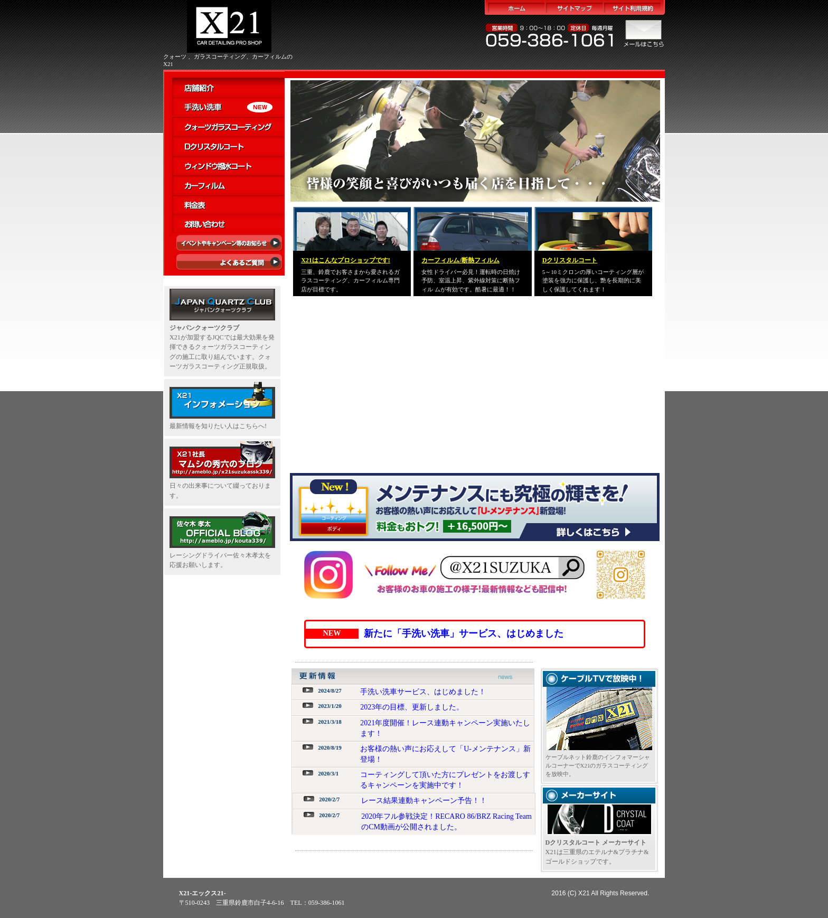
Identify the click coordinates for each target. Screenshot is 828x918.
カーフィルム (228, 185)
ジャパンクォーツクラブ (204, 328)
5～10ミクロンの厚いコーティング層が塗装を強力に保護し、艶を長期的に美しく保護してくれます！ (593, 280)
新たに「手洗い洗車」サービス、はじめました (463, 633)
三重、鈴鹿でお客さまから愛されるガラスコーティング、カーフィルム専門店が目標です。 (350, 280)
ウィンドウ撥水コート (228, 165)
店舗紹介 (228, 87)
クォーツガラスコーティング (228, 126)
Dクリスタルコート (228, 146)
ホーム (515, 7)
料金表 (228, 204)
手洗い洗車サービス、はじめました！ (423, 692)
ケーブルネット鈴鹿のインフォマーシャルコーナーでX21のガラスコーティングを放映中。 (597, 766)
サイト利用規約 (634, 7)
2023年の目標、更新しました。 (412, 707)
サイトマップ (574, 7)
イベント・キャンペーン (228, 244)
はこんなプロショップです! (345, 260)
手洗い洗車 (228, 107)
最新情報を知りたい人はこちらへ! (218, 426)
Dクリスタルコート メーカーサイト (596, 842)
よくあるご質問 (228, 264)
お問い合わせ (228, 224)
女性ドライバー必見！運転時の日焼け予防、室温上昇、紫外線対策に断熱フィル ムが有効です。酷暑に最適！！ (470, 280)
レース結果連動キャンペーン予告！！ (424, 801)
